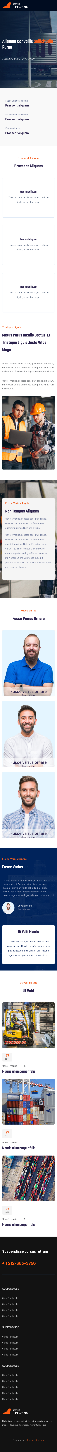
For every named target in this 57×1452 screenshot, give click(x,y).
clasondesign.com (35, 1439)
